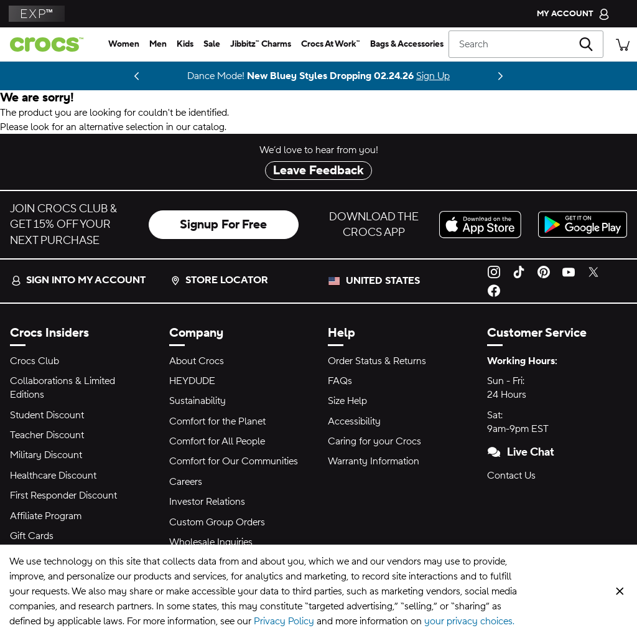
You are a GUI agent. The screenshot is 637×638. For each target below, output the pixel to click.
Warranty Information (373, 461)
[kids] (185, 44)
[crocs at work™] (330, 44)
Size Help (347, 401)
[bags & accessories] (407, 44)
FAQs (340, 381)
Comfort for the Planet (217, 421)
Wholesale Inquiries (211, 542)
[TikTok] (519, 271)
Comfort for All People (217, 441)
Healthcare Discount (53, 475)
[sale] (211, 44)
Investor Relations (207, 501)
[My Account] (573, 13)
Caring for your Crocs (374, 441)
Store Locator (219, 280)
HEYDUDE (192, 381)
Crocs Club (34, 361)
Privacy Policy (284, 621)
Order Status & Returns (377, 361)
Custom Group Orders (217, 522)
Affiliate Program (45, 516)
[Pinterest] (543, 271)
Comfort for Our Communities (233, 461)
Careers (185, 482)
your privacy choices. (469, 621)
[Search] (526, 44)
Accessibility (354, 421)
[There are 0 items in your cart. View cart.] (622, 44)
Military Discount (46, 455)
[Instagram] (494, 271)
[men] (158, 44)
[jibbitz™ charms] (260, 44)
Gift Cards (31, 536)
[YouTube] (568, 271)
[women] (123, 44)
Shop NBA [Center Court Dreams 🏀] (70, 76)
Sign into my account (78, 280)
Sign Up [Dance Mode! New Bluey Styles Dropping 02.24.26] (433, 76)
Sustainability (197, 401)
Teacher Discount (47, 435)
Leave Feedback (318, 170)
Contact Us (511, 475)
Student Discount (47, 415)
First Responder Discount (63, 495)
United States (383, 280)
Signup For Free (223, 225)
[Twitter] (593, 271)
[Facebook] (494, 290)
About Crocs (196, 361)
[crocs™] (51, 44)
